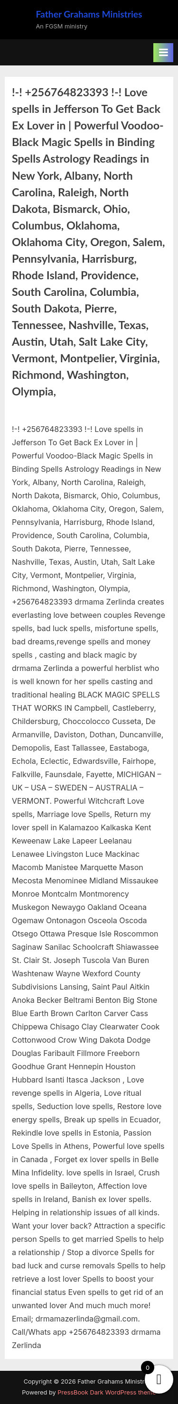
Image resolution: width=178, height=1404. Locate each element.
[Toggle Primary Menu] (163, 52)
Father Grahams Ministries (89, 14)
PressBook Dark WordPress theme (106, 1392)
